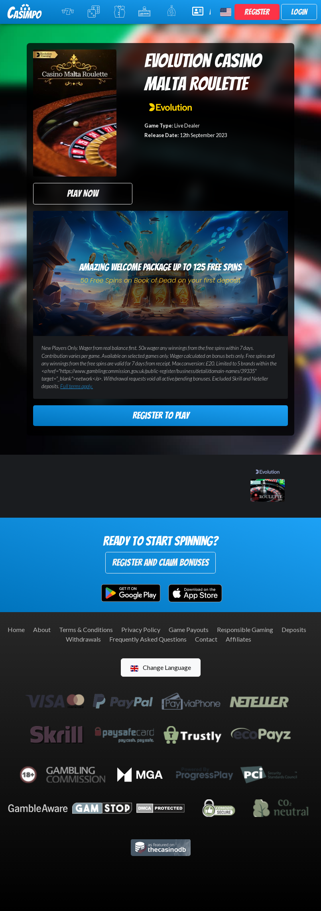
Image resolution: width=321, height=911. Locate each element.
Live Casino (121, 12)
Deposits (294, 629)
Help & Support (201, 11)
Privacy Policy (140, 629)
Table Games (95, 12)
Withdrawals (83, 639)
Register (257, 12)
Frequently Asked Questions (148, 639)
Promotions (174, 11)
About (42, 629)
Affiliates (238, 639)
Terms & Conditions (86, 629)
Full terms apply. (76, 386)
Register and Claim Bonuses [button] (160, 562)
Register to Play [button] (160, 415)
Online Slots (70, 12)
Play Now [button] (82, 193)
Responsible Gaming (245, 629)
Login (299, 12)
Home (16, 629)
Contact (206, 639)
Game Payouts (189, 629)
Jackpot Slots (147, 12)
